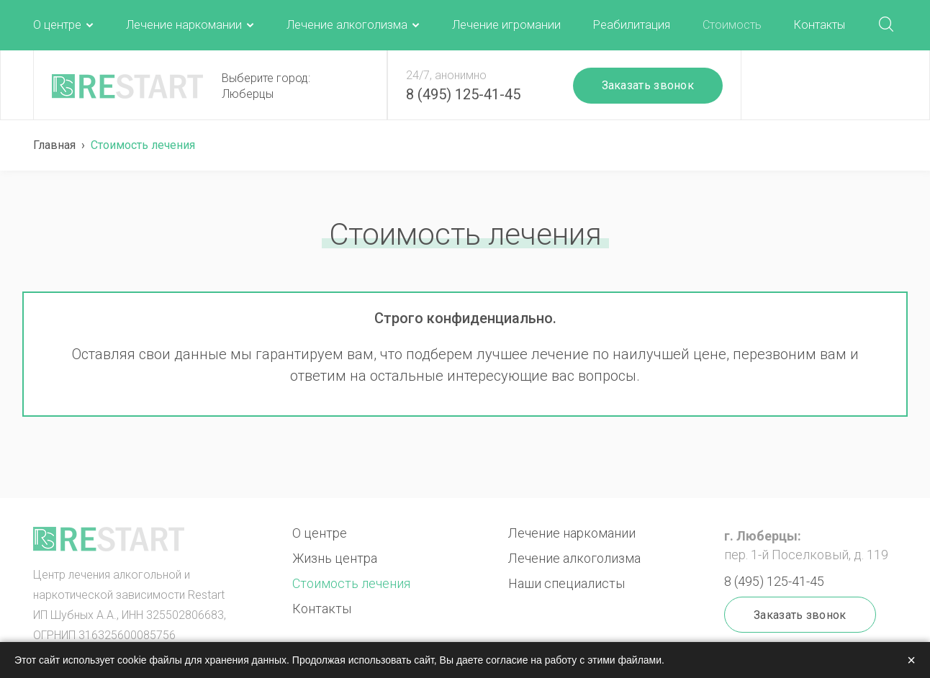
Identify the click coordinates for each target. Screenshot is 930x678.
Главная (54, 145)
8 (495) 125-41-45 (463, 94)
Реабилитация (631, 25)
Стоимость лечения (351, 583)
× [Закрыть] (911, 660)
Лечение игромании (506, 25)
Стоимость (732, 25)
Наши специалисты (566, 583)
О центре (57, 25)
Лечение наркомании (184, 25)
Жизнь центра (334, 558)
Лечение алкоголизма (346, 25)
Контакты (819, 25)
